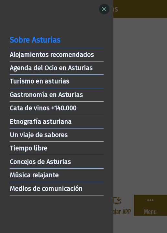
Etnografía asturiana (41, 122)
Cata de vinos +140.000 (43, 108)
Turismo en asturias (39, 81)
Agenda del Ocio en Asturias (51, 68)
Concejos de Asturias (40, 162)
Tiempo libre (28, 148)
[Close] (104, 9)
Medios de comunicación (46, 189)
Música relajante (34, 175)
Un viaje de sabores (39, 135)
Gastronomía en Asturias (46, 95)
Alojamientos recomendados (52, 55)
